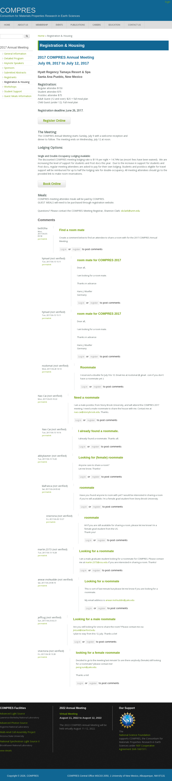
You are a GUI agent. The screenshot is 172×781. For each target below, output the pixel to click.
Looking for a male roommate (94, 619)
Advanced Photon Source (14, 722)
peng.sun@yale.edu (86, 667)
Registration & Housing (16, 82)
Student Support (13, 91)
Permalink (42, 239)
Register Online (54, 121)
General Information (15, 53)
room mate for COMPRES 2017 (99, 260)
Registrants (10, 77)
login (167, 1)
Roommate (88, 367)
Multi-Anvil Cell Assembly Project (17, 732)
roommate (87, 487)
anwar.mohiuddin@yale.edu (119, 600)
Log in (63, 249)
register (76, 249)
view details (6, 750)
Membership (42, 24)
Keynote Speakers (14, 63)
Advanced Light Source (12, 713)
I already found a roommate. (98, 431)
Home (7, 24)
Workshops (10, 86)
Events (59, 24)
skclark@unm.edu (130, 210)
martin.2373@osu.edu (96, 562)
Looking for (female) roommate (101, 457)
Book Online (52, 184)
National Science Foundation (134, 735)
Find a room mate (71, 230)
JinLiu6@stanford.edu (84, 630)
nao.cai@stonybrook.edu (87, 412)
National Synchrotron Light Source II (19, 741)
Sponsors (9, 67)
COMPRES (18, 10)
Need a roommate (86, 397)
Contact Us (134, 24)
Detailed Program (14, 58)
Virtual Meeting (68, 713)
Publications (78, 24)
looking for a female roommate (98, 652)
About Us (23, 24)
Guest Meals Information (17, 96)
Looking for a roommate (96, 551)
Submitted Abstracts (15, 72)
